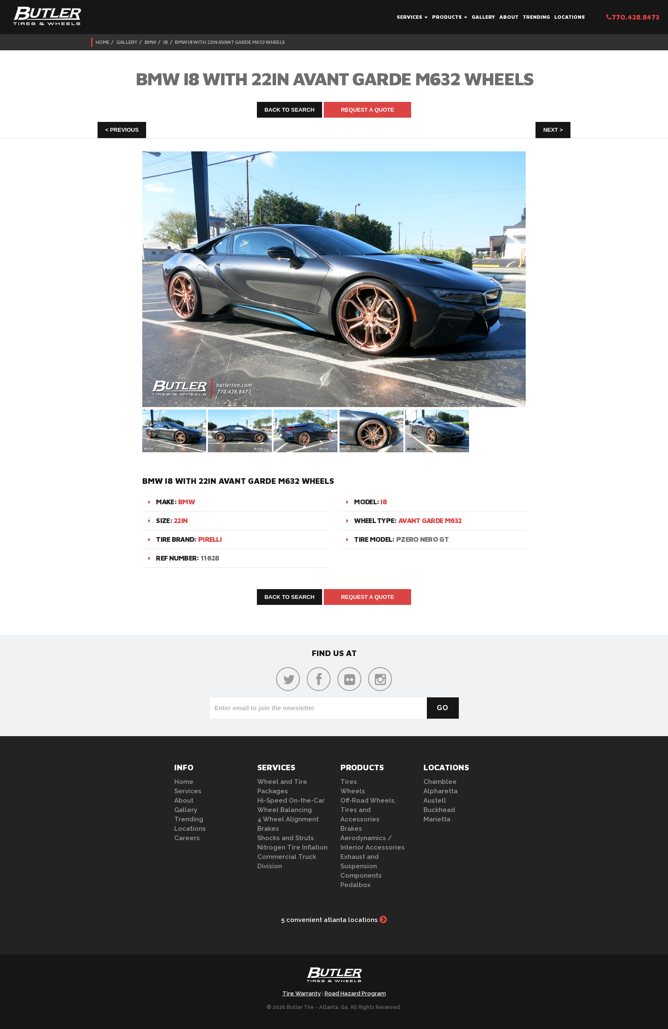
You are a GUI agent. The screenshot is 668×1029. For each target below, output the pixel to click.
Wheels (352, 791)
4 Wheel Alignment (288, 819)
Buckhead (439, 810)
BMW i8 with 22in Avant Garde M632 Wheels (229, 42)
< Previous (121, 130)
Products (449, 17)
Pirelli (210, 539)
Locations (569, 17)
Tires (348, 782)
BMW (150, 42)
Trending (536, 17)
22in (180, 520)
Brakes (268, 828)
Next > (553, 130)
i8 (165, 42)
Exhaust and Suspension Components (361, 866)
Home (102, 42)
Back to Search (290, 110)
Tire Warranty (301, 993)
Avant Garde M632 (430, 520)
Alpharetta (440, 791)
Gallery (483, 17)
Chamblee (440, 782)
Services (412, 17)
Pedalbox (355, 885)
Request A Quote (367, 110)
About (508, 17)
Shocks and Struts (285, 838)
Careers (187, 838)
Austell (434, 800)
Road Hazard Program (355, 993)
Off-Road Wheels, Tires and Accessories (368, 810)
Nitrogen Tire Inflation (292, 847)
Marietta (436, 819)
